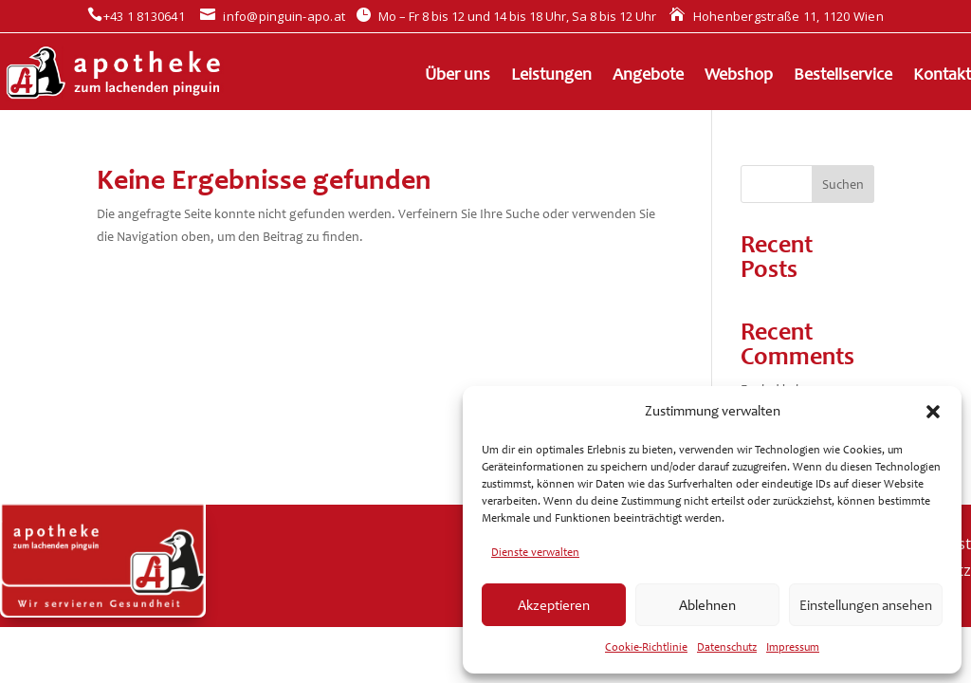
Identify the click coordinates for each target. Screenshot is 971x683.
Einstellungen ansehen (865, 605)
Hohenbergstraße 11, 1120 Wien (776, 16)
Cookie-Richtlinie (646, 647)
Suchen (843, 184)
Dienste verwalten (535, 552)
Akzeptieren (554, 605)
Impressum (792, 647)
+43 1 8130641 (136, 16)
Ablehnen (707, 605)
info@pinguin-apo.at (272, 16)
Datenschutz (727, 647)
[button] (933, 411)
